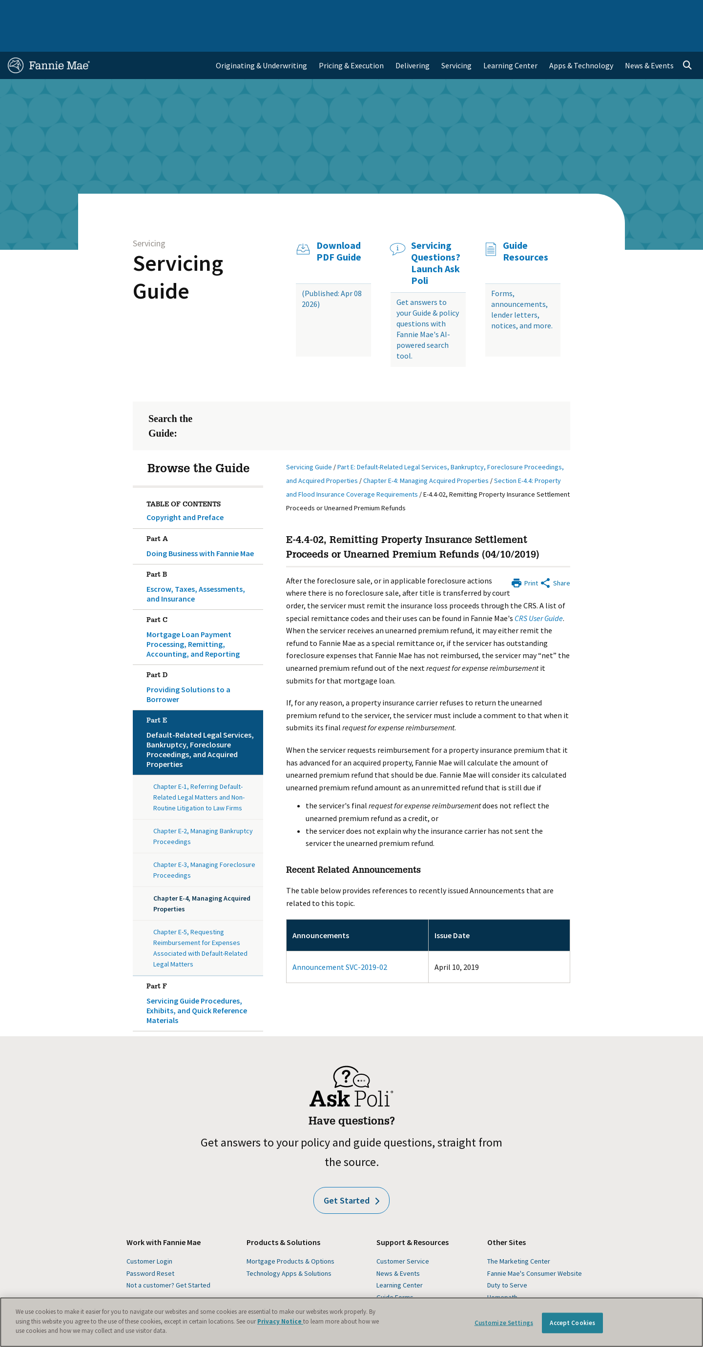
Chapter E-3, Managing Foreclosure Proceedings (204, 841)
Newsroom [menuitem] (585, 12)
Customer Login (149, 1232)
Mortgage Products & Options (290, 1232)
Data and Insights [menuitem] (525, 12)
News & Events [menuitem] (649, 37)
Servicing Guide (178, 249)
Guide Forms (395, 1269)
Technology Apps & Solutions (289, 1245)
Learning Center (399, 1256)
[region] (351, 1322)
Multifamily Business (169, 12)
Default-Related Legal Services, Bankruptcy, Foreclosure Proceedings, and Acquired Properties (202, 712)
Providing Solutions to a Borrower (202, 657)
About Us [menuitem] (469, 12)
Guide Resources (525, 223)
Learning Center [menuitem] (510, 37)
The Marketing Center (518, 1232)
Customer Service (402, 1232)
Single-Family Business (84, 12)
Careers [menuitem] (628, 12)
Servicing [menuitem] (456, 37)
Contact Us (670, 12)
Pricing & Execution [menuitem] (351, 37)
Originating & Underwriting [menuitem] (261, 37)
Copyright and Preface (185, 489)
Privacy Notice (280, 1321)
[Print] (524, 553)
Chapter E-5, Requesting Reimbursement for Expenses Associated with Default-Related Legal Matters (200, 919)
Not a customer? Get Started (168, 1256)
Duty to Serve (507, 1256)
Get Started (351, 1172)
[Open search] (687, 37)
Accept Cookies (572, 1323)
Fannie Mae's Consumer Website (534, 1245)
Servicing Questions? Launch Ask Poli (435, 234)
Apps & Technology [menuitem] (581, 37)
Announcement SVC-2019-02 (339, 939)
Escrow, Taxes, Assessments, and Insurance (202, 556)
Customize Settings (504, 1323)
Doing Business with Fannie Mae (202, 516)
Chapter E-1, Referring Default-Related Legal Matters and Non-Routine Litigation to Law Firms (199, 769)
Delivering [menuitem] (412, 37)
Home (24, 12)
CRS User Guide (539, 590)
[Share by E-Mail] (554, 553)
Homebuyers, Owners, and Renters (338, 12)
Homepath (502, 1269)
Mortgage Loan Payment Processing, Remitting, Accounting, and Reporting (202, 606)
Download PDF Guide (338, 223)
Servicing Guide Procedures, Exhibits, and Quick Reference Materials (202, 973)
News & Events (398, 1245)
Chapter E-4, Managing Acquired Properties (201, 875)
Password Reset (150, 1245)
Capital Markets (242, 12)
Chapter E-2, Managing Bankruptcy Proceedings (203, 808)
